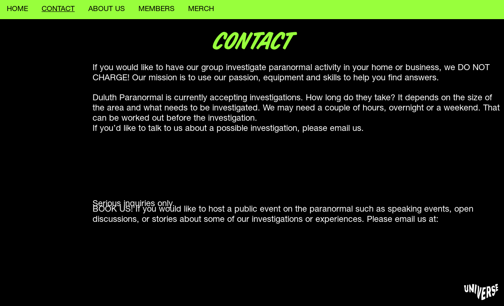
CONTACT (58, 9)
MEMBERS (156, 9)
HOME (17, 9)
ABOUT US (106, 9)
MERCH (201, 9)
